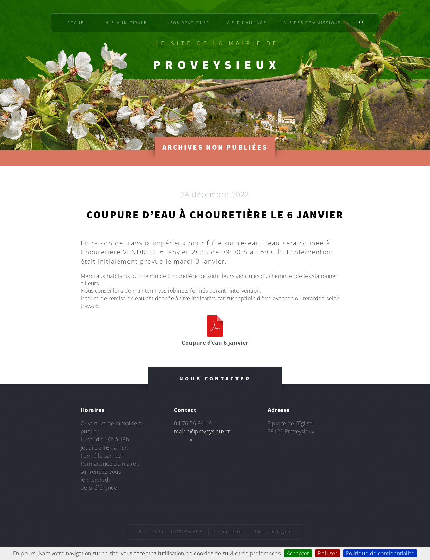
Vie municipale (126, 22)
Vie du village (246, 22)
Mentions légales (274, 531)
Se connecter (229, 531)
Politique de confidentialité (380, 553)
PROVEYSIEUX (217, 65)
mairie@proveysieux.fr (202, 431)
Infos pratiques (187, 22)
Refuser (327, 553)
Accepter (298, 553)
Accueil (78, 22)
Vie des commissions (312, 22)
